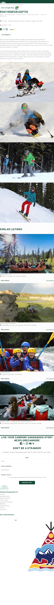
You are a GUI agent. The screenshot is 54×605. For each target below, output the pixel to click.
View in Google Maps (10, 9)
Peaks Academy (4, 506)
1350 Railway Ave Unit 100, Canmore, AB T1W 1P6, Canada (18, 326)
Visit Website (6, 36)
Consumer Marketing (6, 503)
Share (12, 30)
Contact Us (3, 510)
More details (5, 281)
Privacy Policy (6, 476)
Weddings (3, 504)
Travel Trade (4, 501)
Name (27, 458)
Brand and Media (5, 499)
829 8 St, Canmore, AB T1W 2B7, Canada (13, 277)
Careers (2, 508)
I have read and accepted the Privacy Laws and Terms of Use (28, 478)
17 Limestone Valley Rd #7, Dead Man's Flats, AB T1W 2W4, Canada (21, 424)
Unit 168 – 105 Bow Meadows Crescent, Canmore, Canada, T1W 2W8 (21, 22)
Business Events (5, 497)
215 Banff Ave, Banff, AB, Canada (11, 375)
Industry (2, 495)
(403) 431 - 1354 (6, 26)
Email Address (5, 467)
